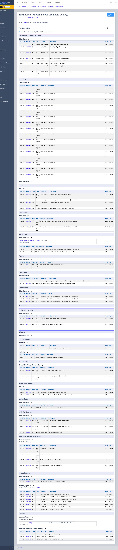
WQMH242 (36, 200)
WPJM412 (36, 394)
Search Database (7, 50)
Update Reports (6, 88)
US (36, 6)
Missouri (41, 6)
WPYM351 (36, 281)
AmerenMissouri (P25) (33, 522)
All (35, 31)
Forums (41, 2)
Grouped (30, 31)
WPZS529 (36, 58)
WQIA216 (36, 504)
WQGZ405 (36, 448)
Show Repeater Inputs (55, 31)
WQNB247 (36, 221)
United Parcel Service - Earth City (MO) (37, 240)
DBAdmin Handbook (8, 101)
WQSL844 (36, 432)
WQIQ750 (36, 494)
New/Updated (43, 31)
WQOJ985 (36, 283)
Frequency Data (6, 59)
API (3, 105)
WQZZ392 (36, 324)
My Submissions (7, 28)
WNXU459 (36, 509)
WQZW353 (36, 318)
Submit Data (5, 24)
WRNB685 (36, 88)
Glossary (4, 97)
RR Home (32, 2)
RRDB (26, 6)
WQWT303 (36, 47)
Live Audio (56, 2)
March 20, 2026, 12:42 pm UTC (38, 17)
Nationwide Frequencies (9, 41)
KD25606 (36, 536)
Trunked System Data (8, 63)
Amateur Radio (6, 71)
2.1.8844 (27, 548)
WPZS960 (36, 52)
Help (3, 109)
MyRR (4, 15)
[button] (110, 2)
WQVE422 (36, 348)
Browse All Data (6, 37)
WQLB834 (36, 296)
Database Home (6, 10)
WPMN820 (36, 496)
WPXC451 (36, 370)
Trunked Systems (7, 84)
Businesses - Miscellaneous (63, 6)
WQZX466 (36, 202)
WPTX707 (36, 264)
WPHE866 (36, 208)
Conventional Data (7, 80)
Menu (110, 15)
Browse (31, 6)
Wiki (48, 2)
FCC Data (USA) (6, 67)
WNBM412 (36, 534)
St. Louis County (49, 6)
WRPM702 (36, 481)
